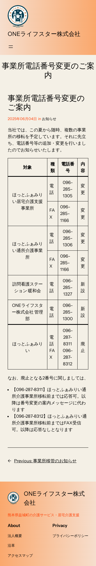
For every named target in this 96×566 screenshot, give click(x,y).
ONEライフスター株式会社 (44, 33)
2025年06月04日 (22, 118)
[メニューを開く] (11, 47)
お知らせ (49, 118)
